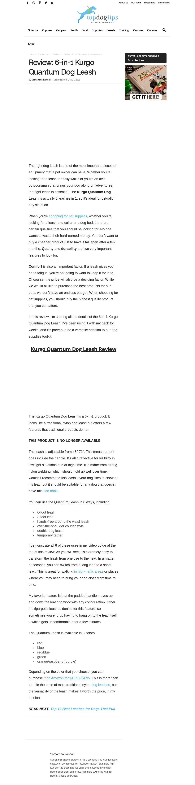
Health (74, 30)
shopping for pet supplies (68, 216)
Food (85, 30)
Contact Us (164, 3)
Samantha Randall (41, 79)
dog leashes (100, 685)
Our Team (136, 3)
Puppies (47, 30)
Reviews (56, 54)
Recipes (61, 30)
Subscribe (149, 3)
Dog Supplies (43, 54)
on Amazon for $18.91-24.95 (68, 678)
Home (31, 54)
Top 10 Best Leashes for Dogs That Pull (82, 709)
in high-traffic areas (88, 571)
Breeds (110, 30)
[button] (164, 30)
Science (33, 30)
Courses (152, 30)
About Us (123, 3)
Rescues (138, 30)
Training (124, 30)
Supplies (97, 30)
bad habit (50, 491)
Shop (31, 43)
